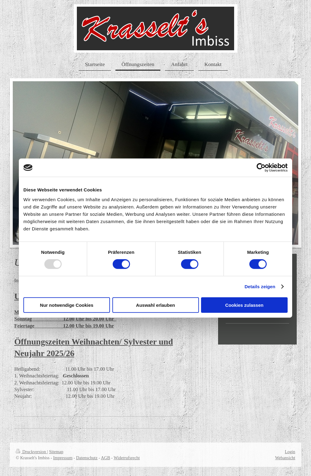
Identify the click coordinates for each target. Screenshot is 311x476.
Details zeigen (259, 286)
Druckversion (31, 451)
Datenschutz (87, 457)
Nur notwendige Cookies (67, 304)
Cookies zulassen (244, 304)
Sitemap (56, 451)
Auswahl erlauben (155, 304)
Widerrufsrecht (127, 457)
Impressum (63, 457)
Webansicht (285, 457)
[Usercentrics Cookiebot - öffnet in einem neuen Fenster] (261, 167)
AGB (105, 457)
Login (290, 451)
